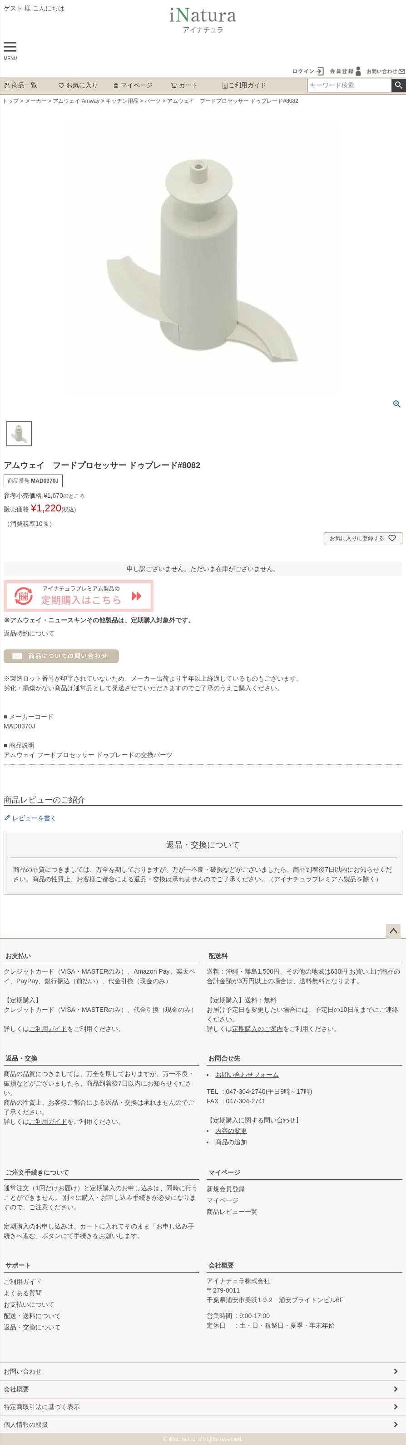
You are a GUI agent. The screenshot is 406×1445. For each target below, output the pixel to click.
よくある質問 (23, 1293)
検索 (398, 85)
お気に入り (78, 85)
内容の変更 (231, 1130)
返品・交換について (32, 1327)
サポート (18, 1265)
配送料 (218, 956)
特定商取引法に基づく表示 (42, 1406)
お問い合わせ (23, 1371)
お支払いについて (29, 1304)
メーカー (36, 101)
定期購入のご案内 (257, 1028)
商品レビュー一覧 (232, 1211)
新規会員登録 (226, 1188)
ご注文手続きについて (37, 1172)
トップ (10, 101)
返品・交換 (21, 1058)
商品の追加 (231, 1142)
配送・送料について (32, 1315)
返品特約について (29, 633)
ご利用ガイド (244, 85)
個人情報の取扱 (26, 1424)
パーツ (152, 101)
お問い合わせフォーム (247, 1074)
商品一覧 (20, 85)
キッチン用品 (122, 101)
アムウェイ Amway (76, 101)
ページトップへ (393, 931)
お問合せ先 (224, 1058)
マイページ (133, 85)
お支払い (18, 956)
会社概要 (221, 1265)
